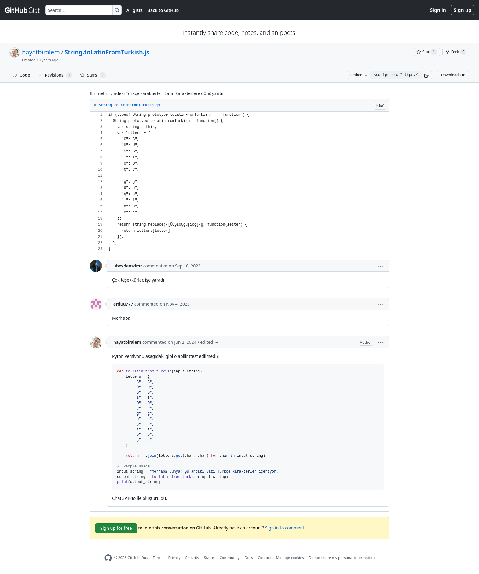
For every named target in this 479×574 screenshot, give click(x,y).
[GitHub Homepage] (108, 558)
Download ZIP (453, 75)
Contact (264, 557)
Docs (248, 557)
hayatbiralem (41, 52)
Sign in (438, 10)
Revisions (55, 75)
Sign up (462, 10)
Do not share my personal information (342, 557)
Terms (158, 557)
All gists (134, 10)
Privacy (174, 557)
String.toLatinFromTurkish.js (106, 52)
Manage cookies (290, 557)
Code (21, 75)
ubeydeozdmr (127, 266)
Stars (93, 75)
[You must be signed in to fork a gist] (455, 52)
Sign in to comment (284, 527)
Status (209, 557)
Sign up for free (116, 528)
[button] (427, 75)
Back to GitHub (163, 10)
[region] (239, 182)
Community (230, 557)
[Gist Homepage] (22, 10)
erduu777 (123, 304)
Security (192, 557)
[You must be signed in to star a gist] (427, 52)
